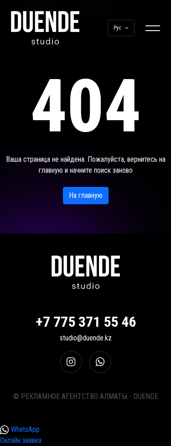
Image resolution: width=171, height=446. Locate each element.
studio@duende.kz (86, 338)
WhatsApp (20, 430)
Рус (121, 28)
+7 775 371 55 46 (86, 321)
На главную (86, 195)
